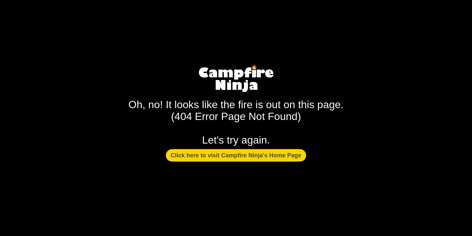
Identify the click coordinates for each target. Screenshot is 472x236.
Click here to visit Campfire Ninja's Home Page (236, 155)
